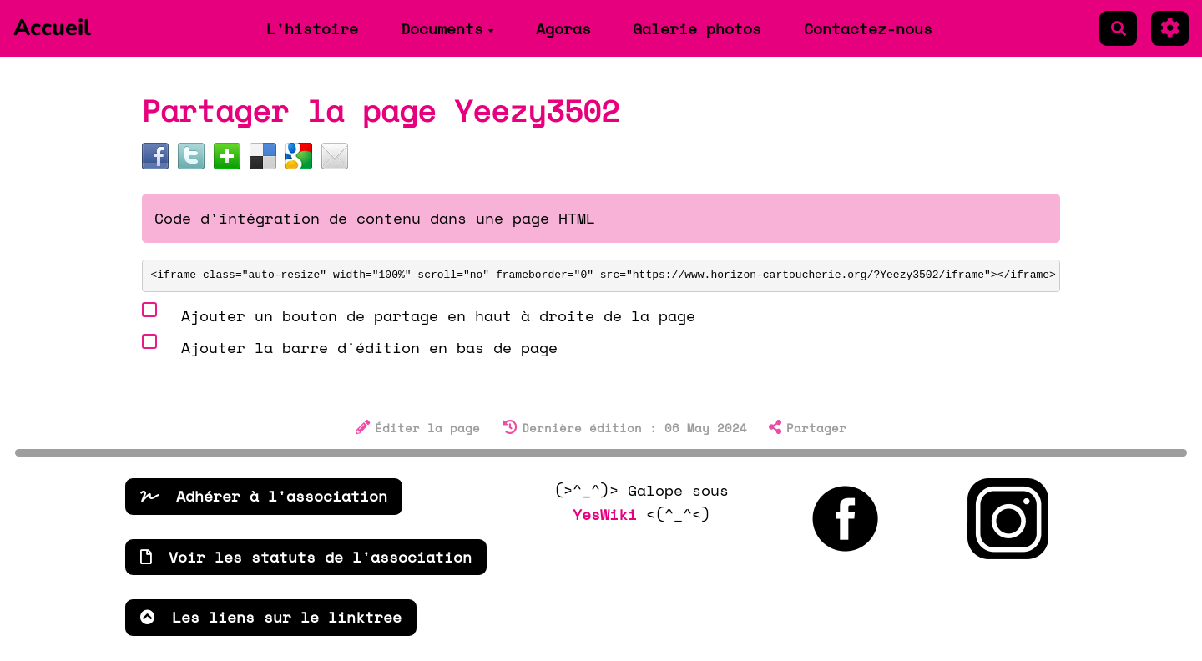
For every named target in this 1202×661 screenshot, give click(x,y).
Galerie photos (697, 28)
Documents (447, 28)
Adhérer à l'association (263, 496)
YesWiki (605, 514)
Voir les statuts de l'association (306, 557)
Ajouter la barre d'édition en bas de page (350, 345)
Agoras (563, 28)
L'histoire (312, 28)
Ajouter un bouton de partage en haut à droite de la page (418, 313)
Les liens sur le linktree (271, 617)
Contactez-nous (868, 28)
